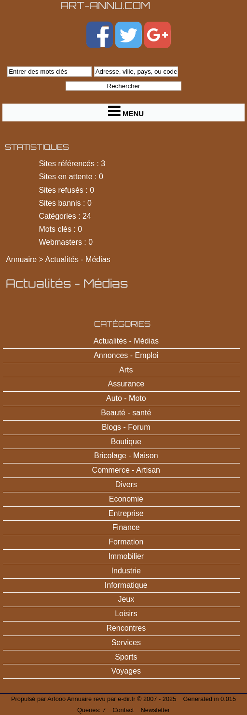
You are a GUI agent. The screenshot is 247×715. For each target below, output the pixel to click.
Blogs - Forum (126, 427)
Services (126, 642)
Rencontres (126, 628)
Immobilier (126, 556)
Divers (126, 484)
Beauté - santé (126, 413)
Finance (126, 527)
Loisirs (126, 613)
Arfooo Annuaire (69, 698)
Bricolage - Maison (126, 455)
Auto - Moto (126, 398)
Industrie (126, 571)
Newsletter (155, 710)
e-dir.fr (126, 698)
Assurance (126, 384)
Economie (126, 499)
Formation (126, 542)
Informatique (126, 585)
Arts (126, 370)
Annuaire (21, 259)
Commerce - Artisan (126, 470)
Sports (126, 657)
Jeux (126, 599)
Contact (123, 710)
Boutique (126, 441)
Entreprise (126, 513)
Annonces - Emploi (126, 355)
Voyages (126, 671)
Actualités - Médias (77, 259)
